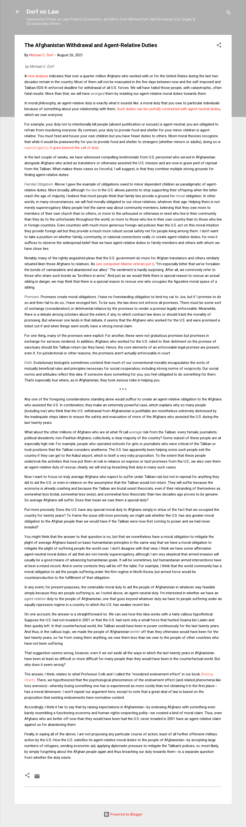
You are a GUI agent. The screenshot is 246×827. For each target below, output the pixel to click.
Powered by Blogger (123, 814)
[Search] (229, 13)
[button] (219, 46)
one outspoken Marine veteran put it (125, 264)
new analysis (38, 76)
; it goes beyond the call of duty (61, 148)
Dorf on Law (42, 11)
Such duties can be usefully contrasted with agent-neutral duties (168, 109)
